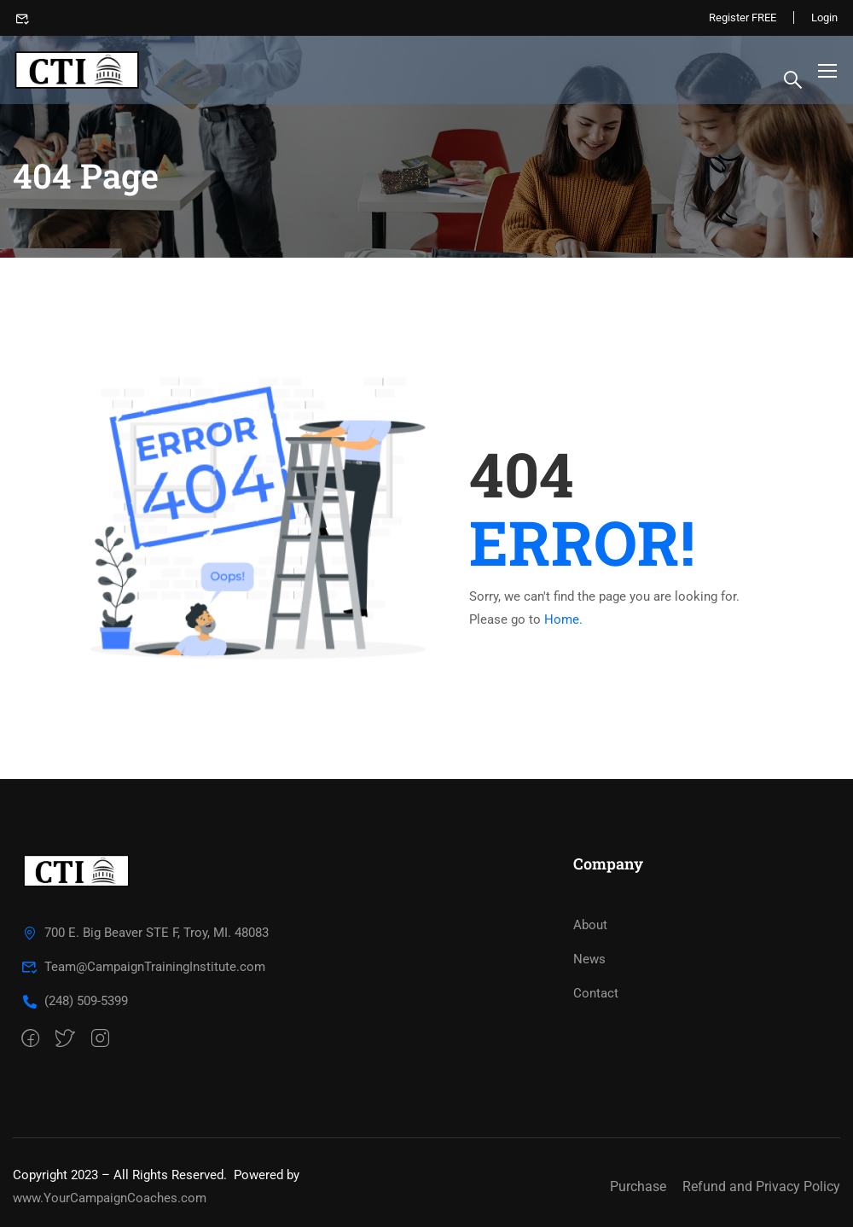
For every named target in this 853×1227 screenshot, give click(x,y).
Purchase (638, 1186)
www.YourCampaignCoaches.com (109, 1198)
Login (824, 17)
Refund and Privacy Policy (761, 1186)
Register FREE (742, 17)
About (590, 925)
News (589, 959)
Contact (595, 993)
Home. (563, 619)
